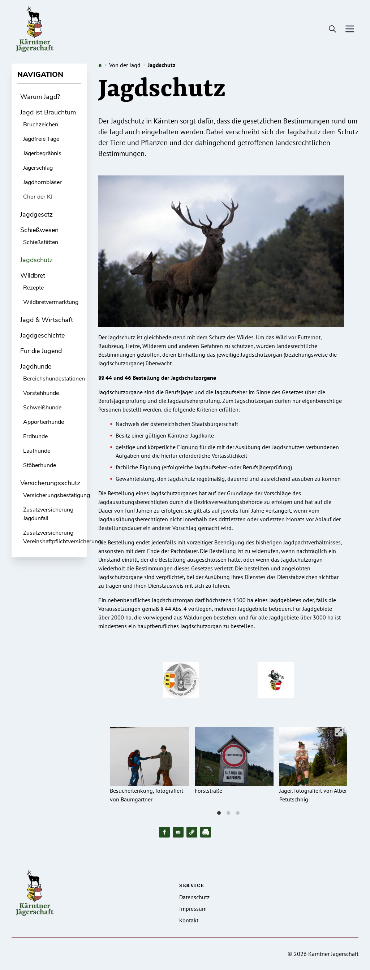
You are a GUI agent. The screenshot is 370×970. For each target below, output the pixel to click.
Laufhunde (36, 451)
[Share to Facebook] (164, 832)
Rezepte (33, 288)
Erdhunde (35, 436)
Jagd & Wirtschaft (46, 320)
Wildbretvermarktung (50, 302)
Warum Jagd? (40, 96)
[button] (191, 832)
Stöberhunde (39, 465)
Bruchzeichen (40, 125)
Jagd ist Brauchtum (48, 112)
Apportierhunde (43, 422)
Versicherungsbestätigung (56, 495)
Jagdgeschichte (42, 335)
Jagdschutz (36, 260)
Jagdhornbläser (42, 182)
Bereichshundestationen (54, 379)
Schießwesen (39, 230)
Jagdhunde (35, 366)
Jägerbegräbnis (42, 153)
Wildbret (32, 275)
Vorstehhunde (41, 393)
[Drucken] (205, 832)
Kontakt (188, 920)
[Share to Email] (178, 832)
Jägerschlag (38, 168)
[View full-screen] (339, 732)
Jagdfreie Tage (41, 139)
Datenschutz (194, 897)
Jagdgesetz (36, 214)
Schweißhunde (42, 408)
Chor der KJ (37, 197)
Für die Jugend (41, 351)
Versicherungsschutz (50, 483)
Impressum (193, 908)
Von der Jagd (125, 65)
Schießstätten (40, 242)
